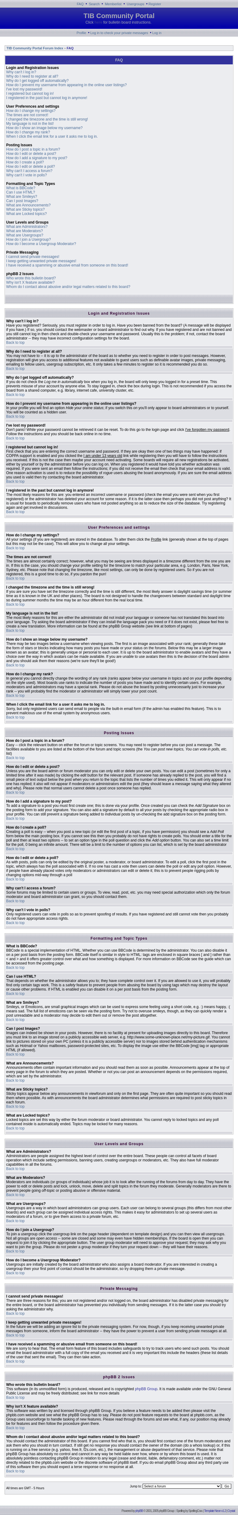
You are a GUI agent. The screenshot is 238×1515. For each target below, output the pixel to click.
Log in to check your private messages (119, 33)
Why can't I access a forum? (29, 171)
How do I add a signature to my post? (36, 158)
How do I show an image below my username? (44, 128)
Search (94, 4)
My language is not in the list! (30, 123)
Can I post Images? (22, 201)
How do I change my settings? (31, 111)
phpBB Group (146, 1389)
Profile (81, 33)
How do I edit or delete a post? (31, 154)
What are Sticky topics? (25, 209)
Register (155, 4)
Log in (156, 33)
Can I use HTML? (20, 192)
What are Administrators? (27, 226)
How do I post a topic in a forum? (33, 149)
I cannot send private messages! (32, 257)
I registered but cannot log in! (30, 93)
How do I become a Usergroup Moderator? (41, 244)
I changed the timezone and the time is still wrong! (47, 119)
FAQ (80, 4)
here (98, 22)
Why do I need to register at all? (32, 76)
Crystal (231, 1511)
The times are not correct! (27, 115)
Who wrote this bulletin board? (31, 278)
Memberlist (113, 4)
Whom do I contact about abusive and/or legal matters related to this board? (68, 287)
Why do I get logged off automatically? (37, 81)
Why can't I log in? (21, 72)
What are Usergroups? (24, 235)
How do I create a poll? (25, 162)
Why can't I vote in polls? (26, 175)
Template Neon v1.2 (215, 1511)
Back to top (15, 342)
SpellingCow (195, 1511)
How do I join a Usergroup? (28, 239)
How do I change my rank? (28, 132)
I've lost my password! (24, 89)
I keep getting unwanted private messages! (41, 261)
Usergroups (135, 4)
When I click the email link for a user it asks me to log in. (52, 136)
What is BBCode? (20, 188)
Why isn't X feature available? (30, 282)
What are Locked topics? (26, 214)
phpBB (139, 1511)
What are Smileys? (21, 196)
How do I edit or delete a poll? (30, 166)
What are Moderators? (24, 231)
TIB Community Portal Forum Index (34, 48)
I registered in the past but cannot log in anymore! (46, 98)
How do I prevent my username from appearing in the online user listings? (66, 85)
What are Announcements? (28, 205)
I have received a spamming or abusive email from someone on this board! (67, 265)
